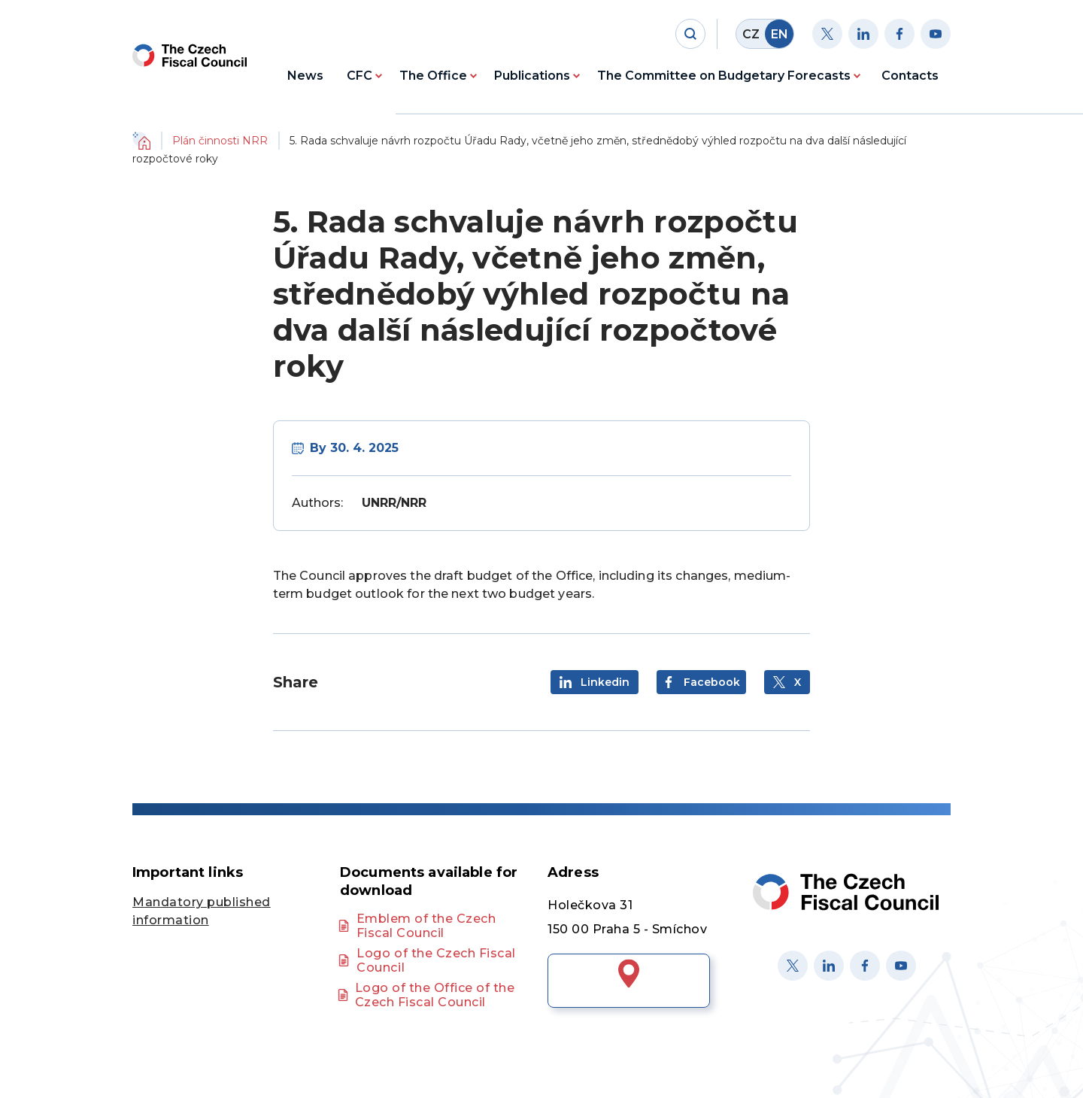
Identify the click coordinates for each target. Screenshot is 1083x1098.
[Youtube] (936, 34)
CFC (359, 75)
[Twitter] (827, 34)
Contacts (910, 75)
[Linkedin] (863, 34)
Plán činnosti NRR (220, 140)
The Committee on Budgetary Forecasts (724, 75)
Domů (141, 140)
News (305, 75)
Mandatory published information (201, 911)
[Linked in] (829, 966)
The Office (433, 75)
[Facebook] (899, 34)
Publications (532, 75)
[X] (793, 966)
